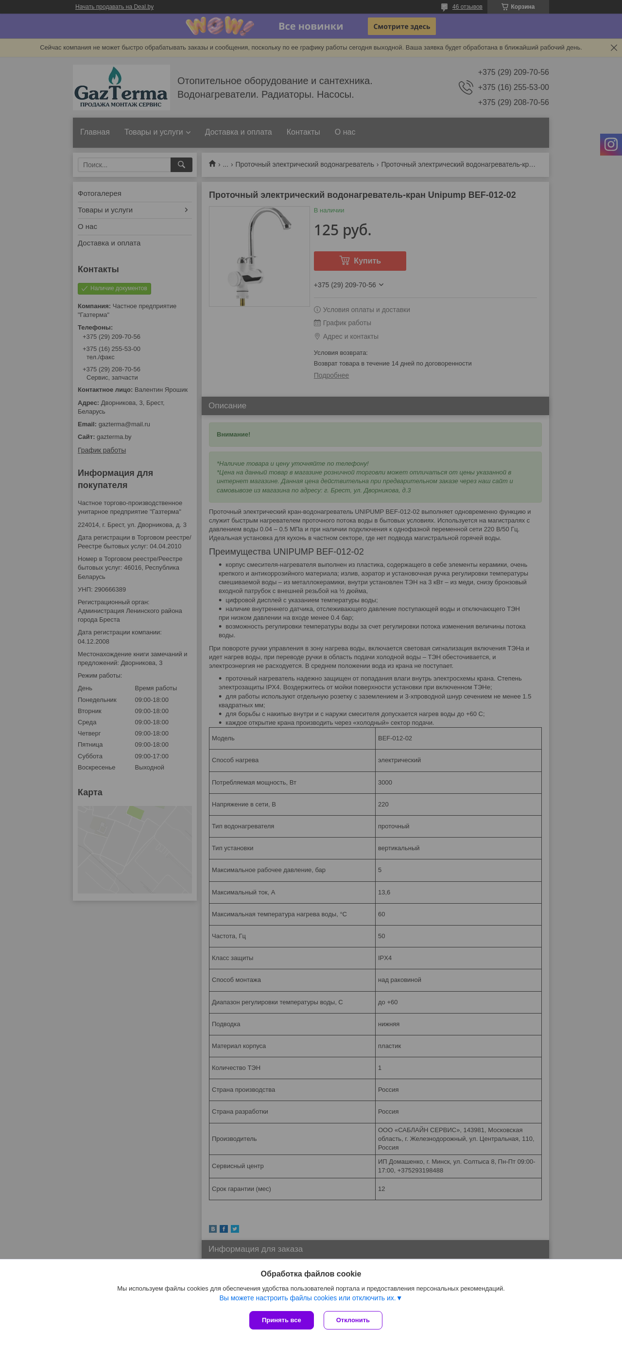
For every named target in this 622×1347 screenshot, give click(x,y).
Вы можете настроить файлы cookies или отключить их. (307, 1298)
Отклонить (353, 1320)
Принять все (281, 1320)
